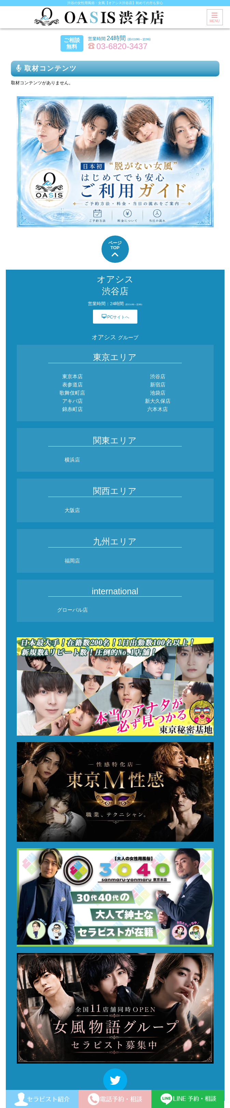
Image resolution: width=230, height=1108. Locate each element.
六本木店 (157, 409)
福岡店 (72, 561)
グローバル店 (72, 610)
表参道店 (72, 384)
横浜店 (72, 460)
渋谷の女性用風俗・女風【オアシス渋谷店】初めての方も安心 (115, 3)
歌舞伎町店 (72, 393)
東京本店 (72, 376)
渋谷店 (157, 376)
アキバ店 (72, 401)
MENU (214, 17)
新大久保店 (158, 401)
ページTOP (115, 249)
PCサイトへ (115, 316)
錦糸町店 (72, 409)
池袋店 (157, 393)
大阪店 (72, 510)
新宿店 (157, 384)
